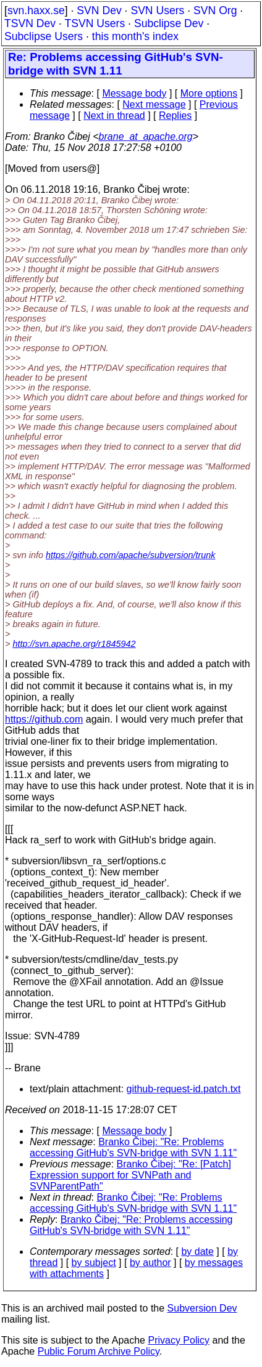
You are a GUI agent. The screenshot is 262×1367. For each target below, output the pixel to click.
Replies (175, 115)
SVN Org (215, 10)
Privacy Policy (178, 1340)
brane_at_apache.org (146, 136)
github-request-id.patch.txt (184, 1089)
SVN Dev (99, 10)
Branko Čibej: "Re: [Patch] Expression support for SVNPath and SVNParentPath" (130, 1175)
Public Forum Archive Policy (98, 1351)
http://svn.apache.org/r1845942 (73, 644)
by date (197, 1251)
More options (209, 93)
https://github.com (44, 719)
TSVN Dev (30, 23)
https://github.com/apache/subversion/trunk (130, 555)
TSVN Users (94, 23)
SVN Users (157, 10)
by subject (94, 1262)
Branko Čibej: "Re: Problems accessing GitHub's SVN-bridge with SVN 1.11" (133, 1147)
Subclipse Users (43, 36)
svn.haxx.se (36, 10)
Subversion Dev (202, 1308)
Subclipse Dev (168, 23)
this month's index (135, 36)
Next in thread (114, 115)
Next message (153, 104)
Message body (134, 93)
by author (150, 1262)
